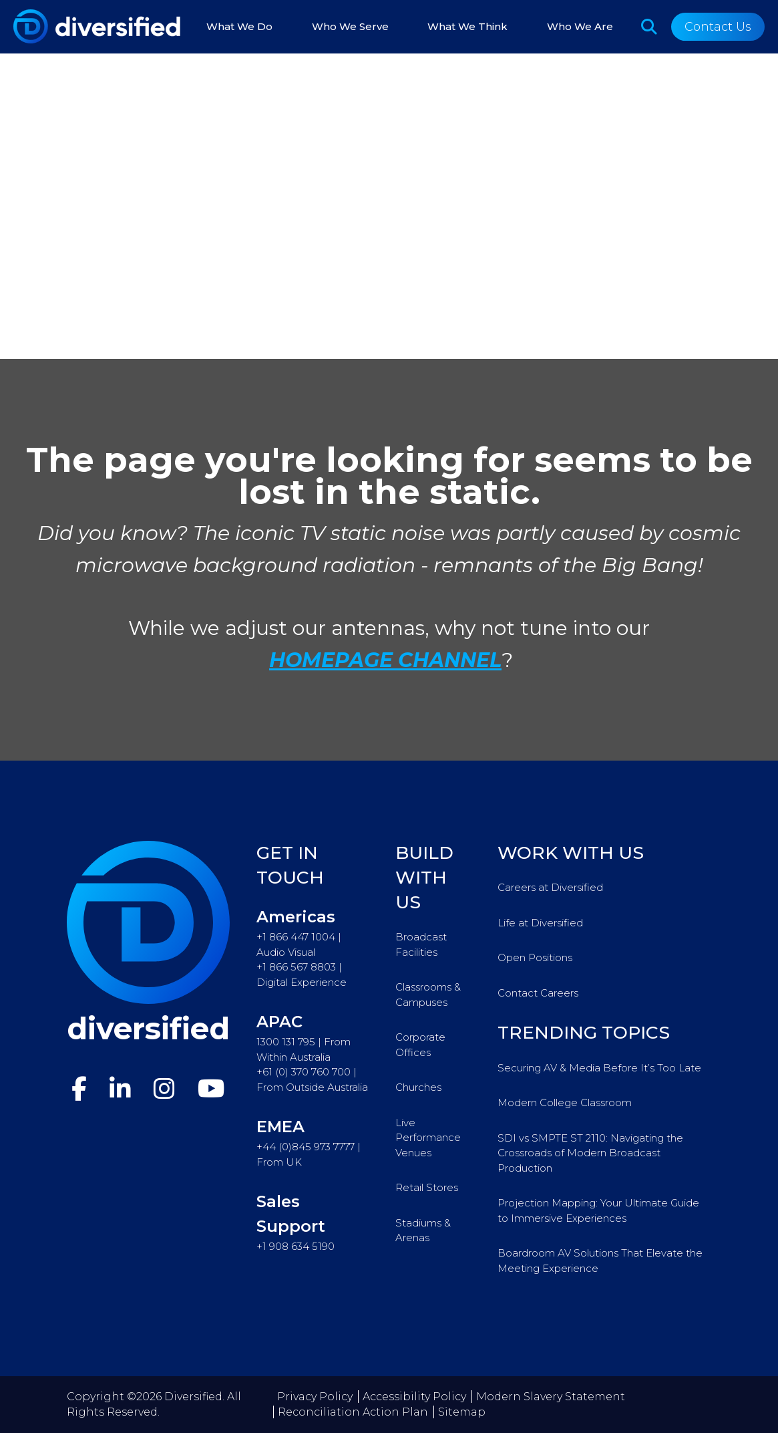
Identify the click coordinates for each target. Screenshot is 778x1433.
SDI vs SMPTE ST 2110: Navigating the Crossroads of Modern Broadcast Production (590, 1153)
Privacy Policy (315, 1396)
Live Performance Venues (428, 1137)
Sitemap (461, 1412)
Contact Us (718, 26)
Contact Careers (538, 993)
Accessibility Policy (414, 1396)
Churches (418, 1087)
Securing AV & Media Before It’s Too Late (599, 1067)
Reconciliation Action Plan (353, 1412)
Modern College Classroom (565, 1102)
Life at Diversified (540, 922)
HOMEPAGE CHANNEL (385, 660)
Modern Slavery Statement (550, 1396)
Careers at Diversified (550, 887)
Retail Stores (426, 1187)
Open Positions (535, 957)
